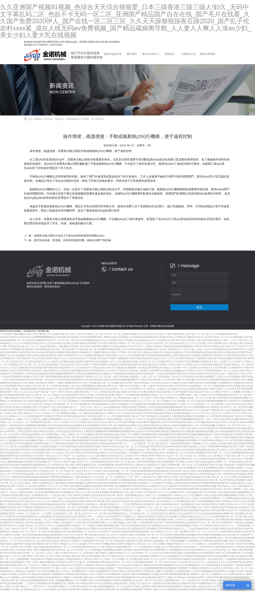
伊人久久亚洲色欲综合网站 (104, 538)
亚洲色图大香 (127, 416)
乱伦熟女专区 (104, 367)
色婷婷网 (232, 349)
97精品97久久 (121, 395)
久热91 (237, 449)
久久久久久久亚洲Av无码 (69, 358)
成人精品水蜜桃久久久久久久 (115, 355)
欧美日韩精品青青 (175, 522)
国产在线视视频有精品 (124, 480)
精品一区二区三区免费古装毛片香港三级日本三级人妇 (90, 422)
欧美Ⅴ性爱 (222, 434)
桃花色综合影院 (162, 413)
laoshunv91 (239, 507)
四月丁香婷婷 (89, 358)
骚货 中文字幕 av (120, 565)
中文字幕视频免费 (38, 489)
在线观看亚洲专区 (122, 465)
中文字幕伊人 (16, 589)
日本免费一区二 (122, 559)
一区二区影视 (198, 455)
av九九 (91, 477)
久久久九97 (165, 379)
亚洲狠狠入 (198, 495)
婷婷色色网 (107, 486)
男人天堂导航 (28, 373)
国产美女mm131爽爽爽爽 (192, 407)
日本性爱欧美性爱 (218, 349)
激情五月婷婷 (153, 547)
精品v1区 (116, 556)
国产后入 (164, 458)
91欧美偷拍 (236, 461)
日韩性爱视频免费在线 (54, 376)
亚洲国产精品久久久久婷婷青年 (66, 586)
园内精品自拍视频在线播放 (105, 428)
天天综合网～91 (139, 580)
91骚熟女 (85, 465)
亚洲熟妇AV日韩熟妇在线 (113, 346)
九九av (200, 446)
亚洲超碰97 (248, 437)
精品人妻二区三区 (94, 519)
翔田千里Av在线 (62, 364)
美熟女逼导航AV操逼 (230, 519)
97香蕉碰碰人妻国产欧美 (240, 376)
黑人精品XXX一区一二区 (228, 525)
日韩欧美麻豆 (178, 355)
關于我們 (132, 53)
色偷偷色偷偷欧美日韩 (18, 395)
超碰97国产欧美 (21, 544)
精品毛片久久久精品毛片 (48, 361)
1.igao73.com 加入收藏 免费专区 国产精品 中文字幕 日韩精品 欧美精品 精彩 (40, 556)
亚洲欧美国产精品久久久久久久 (146, 559)
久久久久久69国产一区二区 (66, 455)
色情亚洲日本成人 (174, 513)
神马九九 (214, 583)
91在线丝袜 (91, 452)
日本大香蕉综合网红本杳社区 (89, 583)
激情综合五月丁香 (56, 489)
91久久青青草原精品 (203, 474)
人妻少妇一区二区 (83, 461)
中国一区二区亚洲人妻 (235, 516)
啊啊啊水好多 (193, 419)
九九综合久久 (125, 507)
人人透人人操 (197, 395)
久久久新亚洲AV (211, 544)
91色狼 (72, 337)
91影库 (161, 513)
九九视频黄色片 (224, 383)
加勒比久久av (20, 452)
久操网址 (36, 507)
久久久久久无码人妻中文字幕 (164, 489)
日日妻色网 (76, 343)
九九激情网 (139, 535)
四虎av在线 (100, 373)
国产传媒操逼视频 (222, 358)
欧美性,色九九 (189, 562)
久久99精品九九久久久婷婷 (116, 413)
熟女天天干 (234, 510)
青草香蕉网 (190, 440)
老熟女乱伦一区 (235, 373)
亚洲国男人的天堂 (136, 367)
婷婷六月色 (193, 461)
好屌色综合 (227, 492)
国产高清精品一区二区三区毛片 (95, 376)
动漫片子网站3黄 (212, 410)
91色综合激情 (34, 367)
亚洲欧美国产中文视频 (118, 516)
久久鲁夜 (229, 571)
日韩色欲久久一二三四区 (183, 528)
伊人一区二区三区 (32, 528)
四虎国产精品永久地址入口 (22, 386)
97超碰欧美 (238, 383)
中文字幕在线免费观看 (206, 538)
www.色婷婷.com (158, 480)
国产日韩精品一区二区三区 (125, 343)
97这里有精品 (197, 480)
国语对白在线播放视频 (191, 434)
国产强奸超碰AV (60, 337)
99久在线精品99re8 (234, 483)
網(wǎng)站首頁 (113, 53)
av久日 (152, 343)
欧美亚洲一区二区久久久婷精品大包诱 (115, 535)
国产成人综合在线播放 (13, 355)
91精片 (212, 489)
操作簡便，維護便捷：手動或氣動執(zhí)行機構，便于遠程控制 (74, 119)
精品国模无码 (18, 449)
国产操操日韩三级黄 (138, 565)
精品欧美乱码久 (208, 449)
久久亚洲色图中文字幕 (237, 367)
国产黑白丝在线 (87, 535)
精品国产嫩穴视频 (159, 434)
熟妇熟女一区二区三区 (10, 541)
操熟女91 (190, 538)
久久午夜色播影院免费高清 (69, 446)
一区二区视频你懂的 (215, 386)
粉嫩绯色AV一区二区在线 (134, 547)
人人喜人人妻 (234, 486)
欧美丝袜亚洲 (201, 535)
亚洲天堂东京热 (185, 550)
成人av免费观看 (93, 419)
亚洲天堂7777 (159, 522)
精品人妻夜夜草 (203, 355)
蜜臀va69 (185, 395)
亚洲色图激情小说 (115, 574)
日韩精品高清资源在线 (229, 528)
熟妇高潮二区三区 (34, 474)
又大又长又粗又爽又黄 (232, 389)
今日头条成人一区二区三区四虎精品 (47, 519)
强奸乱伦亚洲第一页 (63, 386)
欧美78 (140, 364)
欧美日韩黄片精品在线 (17, 495)
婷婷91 (160, 404)
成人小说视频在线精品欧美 (79, 449)
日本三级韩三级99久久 (162, 477)
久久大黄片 (35, 395)
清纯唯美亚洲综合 (103, 434)
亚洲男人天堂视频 (84, 565)
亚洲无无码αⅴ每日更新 (87, 522)
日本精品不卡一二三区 (117, 504)
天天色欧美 (34, 495)
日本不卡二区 (114, 361)
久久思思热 (42, 516)
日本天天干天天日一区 (136, 346)
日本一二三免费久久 (45, 513)
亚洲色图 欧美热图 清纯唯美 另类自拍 (101, 446)
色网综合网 (201, 389)
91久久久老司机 (228, 440)
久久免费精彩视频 (11, 504)
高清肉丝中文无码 (139, 571)
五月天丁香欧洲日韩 (12, 477)
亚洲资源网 (137, 410)
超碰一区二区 (99, 449)
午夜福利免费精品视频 (205, 486)
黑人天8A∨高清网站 (212, 343)
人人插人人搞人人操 (68, 568)
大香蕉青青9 (228, 474)
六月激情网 (167, 580)
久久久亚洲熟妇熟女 (78, 528)
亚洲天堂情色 (32, 355)
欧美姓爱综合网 (218, 541)
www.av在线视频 (140, 556)
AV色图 (52, 501)
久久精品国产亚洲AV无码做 (118, 340)
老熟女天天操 (181, 586)
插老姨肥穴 (118, 550)
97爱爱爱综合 (135, 504)
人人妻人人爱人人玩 (190, 349)
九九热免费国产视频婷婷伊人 (149, 422)
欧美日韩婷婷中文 (131, 425)
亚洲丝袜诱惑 (134, 440)
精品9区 (197, 589)
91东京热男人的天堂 (74, 519)
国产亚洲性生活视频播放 (151, 541)
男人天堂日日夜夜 (79, 364)
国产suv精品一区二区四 (23, 513)
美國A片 (224, 510)
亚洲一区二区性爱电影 (89, 550)
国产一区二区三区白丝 (180, 455)
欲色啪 (166, 498)
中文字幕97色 (16, 586)
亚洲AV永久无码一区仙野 (84, 383)
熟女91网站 (147, 516)
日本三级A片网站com (74, 452)
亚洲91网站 (70, 352)
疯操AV (39, 559)
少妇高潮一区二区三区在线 (150, 361)
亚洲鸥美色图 (50, 358)
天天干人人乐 (203, 562)
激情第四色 (185, 489)
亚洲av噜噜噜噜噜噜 (34, 580)
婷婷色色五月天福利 (9, 468)
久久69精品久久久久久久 (16, 416)
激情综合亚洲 (162, 583)
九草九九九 (197, 410)
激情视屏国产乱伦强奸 (71, 373)
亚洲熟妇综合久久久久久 (35, 589)
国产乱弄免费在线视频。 (163, 519)
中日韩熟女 (64, 553)
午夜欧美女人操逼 (102, 565)
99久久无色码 (113, 373)
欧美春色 (169, 404)
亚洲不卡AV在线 (172, 361)
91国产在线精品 (152, 525)
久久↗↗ (76, 407)
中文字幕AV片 (125, 437)
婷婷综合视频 (166, 568)
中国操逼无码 (50, 559)
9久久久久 (126, 556)
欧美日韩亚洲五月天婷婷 (66, 541)
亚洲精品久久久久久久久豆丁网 (51, 486)
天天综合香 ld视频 (125, 422)
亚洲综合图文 (89, 443)
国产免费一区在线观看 (183, 379)
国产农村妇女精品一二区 (190, 547)
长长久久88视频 (7, 440)
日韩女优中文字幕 (88, 367)
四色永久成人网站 (24, 383)
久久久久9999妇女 (129, 349)
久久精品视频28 (144, 522)
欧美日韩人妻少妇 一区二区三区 (27, 346)
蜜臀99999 (173, 407)
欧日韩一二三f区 (48, 495)
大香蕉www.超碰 (112, 547)
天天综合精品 (62, 431)
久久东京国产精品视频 (199, 571)
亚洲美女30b (166, 337)
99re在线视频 (145, 349)
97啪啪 (168, 544)
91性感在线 (43, 422)
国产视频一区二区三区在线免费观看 (226, 452)
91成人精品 (110, 501)
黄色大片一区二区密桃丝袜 (97, 392)
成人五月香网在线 (169, 547)
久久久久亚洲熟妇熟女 (180, 501)
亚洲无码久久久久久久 (42, 510)
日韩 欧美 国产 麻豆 (178, 471)
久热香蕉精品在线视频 (53, 468)
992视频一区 (195, 586)
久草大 (217, 474)
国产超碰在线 (243, 428)
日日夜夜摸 (21, 367)
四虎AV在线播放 (188, 446)
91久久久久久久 (37, 413)
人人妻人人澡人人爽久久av (229, 589)
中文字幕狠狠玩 (39, 583)
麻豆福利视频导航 (194, 510)
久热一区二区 (207, 522)
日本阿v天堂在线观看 (199, 471)
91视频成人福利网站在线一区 (195, 559)
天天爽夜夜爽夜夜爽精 (215, 446)
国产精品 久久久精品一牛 (102, 559)
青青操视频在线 (99, 379)
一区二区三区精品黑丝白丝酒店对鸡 (121, 541)
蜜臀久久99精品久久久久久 (179, 495)
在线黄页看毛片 (192, 522)
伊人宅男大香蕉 (156, 398)
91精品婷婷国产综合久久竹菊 (78, 395)
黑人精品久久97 (64, 410)
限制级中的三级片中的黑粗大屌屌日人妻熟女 (205, 504)
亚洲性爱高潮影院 (159, 471)
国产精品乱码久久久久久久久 (34, 501)
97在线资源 (90, 416)
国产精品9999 (94, 404)
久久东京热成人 (116, 498)
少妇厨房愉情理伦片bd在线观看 (198, 553)
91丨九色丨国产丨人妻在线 (137, 477)
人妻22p (38, 383)
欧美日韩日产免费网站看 (197, 583)
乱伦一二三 (45, 398)
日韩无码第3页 (12, 507)
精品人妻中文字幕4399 (63, 355)
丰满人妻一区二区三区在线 (223, 477)
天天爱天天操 (124, 410)
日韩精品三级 (104, 440)
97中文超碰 (70, 468)
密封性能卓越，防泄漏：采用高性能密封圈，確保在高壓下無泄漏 (72, 240)
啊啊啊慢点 (83, 489)
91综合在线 (160, 425)
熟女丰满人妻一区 (213, 480)
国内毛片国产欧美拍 (31, 379)
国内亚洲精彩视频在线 (38, 458)
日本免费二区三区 (30, 541)
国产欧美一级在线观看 (186, 492)
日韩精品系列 (142, 480)
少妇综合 (145, 474)
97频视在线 (67, 361)
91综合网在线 (205, 364)
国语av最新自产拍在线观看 (33, 349)
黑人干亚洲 (154, 468)
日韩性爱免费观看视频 (174, 538)
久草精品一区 (196, 525)
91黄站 (211, 580)
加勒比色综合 (135, 431)
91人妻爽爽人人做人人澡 (241, 489)
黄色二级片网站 (56, 483)
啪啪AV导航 (37, 389)
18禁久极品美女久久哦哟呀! (192, 358)
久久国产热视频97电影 (181, 392)
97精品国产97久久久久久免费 (161, 492)
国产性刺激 (227, 507)
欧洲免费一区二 (171, 428)
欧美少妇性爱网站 (75, 516)
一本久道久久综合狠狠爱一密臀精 (81, 507)
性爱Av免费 (242, 440)
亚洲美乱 (41, 577)
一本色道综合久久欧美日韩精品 (57, 379)
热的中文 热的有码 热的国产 (241, 547)
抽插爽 (232, 495)
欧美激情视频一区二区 (80, 531)
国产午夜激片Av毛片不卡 (194, 370)
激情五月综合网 (146, 486)
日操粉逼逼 (205, 340)
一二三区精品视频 (20, 489)
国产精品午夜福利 (231, 577)
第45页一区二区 (164, 343)
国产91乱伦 (96, 398)
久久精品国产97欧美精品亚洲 (179, 486)
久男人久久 (217, 361)
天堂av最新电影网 (222, 431)
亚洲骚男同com (10, 455)
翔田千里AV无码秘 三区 (98, 474)
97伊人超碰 (248, 589)
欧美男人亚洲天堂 (91, 346)
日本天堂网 (241, 535)
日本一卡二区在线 (148, 513)
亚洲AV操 (46, 367)
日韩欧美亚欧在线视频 (182, 535)
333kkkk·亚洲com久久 (158, 455)
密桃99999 (184, 480)
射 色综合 (235, 574)
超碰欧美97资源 (82, 538)
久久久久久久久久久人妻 (72, 419)
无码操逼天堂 (77, 416)
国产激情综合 (6, 480)
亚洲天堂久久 (99, 468)
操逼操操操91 (215, 513)
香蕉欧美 (131, 364)
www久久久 (167, 525)
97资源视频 (186, 468)
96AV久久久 (243, 349)
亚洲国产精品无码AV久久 (92, 510)
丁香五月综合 (27, 535)
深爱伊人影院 (223, 352)
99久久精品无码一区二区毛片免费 (148, 544)
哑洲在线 (206, 458)
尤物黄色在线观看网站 (139, 395)
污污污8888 (134, 474)
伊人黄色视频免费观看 (87, 401)
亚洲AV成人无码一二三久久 (225, 340)
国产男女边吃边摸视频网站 (145, 577)
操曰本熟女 (132, 486)
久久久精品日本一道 (145, 583)
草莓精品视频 (208, 425)
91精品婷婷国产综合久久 (155, 437)
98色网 (96, 461)
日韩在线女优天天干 (28, 455)
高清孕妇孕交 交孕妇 (10, 522)
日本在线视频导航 (156, 550)
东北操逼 (75, 510)
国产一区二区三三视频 (10, 559)
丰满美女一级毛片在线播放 (35, 483)
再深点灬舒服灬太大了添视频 (151, 495)
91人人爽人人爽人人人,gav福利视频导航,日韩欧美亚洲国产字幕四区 (114, 407)
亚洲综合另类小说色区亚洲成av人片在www (140, 383)
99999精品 (168, 586)
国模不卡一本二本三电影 (108, 416)
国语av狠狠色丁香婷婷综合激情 (163, 346)
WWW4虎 (19, 474)
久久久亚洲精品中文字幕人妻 (59, 465)
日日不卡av (74, 535)
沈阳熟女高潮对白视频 (119, 544)
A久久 (225, 376)
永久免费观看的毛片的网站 (197, 541)
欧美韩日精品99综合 (9, 501)
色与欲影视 (174, 352)
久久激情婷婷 (75, 577)
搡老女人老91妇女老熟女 (55, 565)
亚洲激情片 (105, 352)
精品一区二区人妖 (119, 586)
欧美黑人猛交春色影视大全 (97, 495)
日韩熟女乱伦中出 (45, 431)
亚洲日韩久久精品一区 (238, 446)
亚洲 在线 (101, 358)
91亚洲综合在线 (245, 498)
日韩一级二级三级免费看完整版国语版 (101, 349)
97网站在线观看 (233, 531)
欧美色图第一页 (29, 492)
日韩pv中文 (26, 504)
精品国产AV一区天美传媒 (196, 513)
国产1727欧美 (32, 449)
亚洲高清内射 (238, 358)
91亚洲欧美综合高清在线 (95, 483)
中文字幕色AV (29, 361)
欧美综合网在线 (211, 510)
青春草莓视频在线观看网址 (108, 492)
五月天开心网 (61, 474)
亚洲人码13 (222, 489)
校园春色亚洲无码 (105, 589)
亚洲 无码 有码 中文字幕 (27, 398)
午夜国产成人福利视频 (224, 553)
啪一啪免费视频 (90, 562)
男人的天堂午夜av (209, 337)
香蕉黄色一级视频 (190, 443)
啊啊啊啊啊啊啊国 (43, 337)
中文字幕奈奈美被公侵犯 (208, 440)
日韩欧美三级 (105, 553)
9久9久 (17, 480)
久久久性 (213, 437)
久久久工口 (144, 401)
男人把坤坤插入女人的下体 (174, 452)
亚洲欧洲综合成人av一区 (92, 547)
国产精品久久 (237, 416)
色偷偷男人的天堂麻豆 (58, 589)
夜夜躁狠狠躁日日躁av (190, 346)
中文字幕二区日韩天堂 (167, 449)
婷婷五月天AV (57, 370)
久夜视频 (245, 392)
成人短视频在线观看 (102, 568)
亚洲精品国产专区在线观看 (129, 404)
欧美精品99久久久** (203, 550)
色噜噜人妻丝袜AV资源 (136, 550)
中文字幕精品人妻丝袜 (183, 577)
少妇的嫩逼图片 (244, 477)
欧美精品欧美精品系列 (53, 504)
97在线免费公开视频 (175, 516)
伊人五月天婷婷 (68, 498)
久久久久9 (48, 440)
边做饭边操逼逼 (44, 547)
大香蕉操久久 (75, 346)
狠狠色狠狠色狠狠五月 (18, 519)
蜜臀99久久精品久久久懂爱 (43, 410)
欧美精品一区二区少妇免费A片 (211, 404)
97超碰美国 (140, 358)
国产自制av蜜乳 (154, 586)
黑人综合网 (86, 504)
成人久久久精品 (207, 443)
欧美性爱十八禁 (202, 577)
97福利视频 (106, 550)
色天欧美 (174, 498)
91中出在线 (162, 352)
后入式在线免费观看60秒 (89, 337)
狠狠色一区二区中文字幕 (199, 398)
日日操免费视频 (176, 440)
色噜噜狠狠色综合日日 (93, 340)
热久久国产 (214, 519)
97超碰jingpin (205, 461)
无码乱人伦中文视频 (195, 422)
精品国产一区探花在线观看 (159, 373)
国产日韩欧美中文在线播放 (236, 401)
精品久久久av (106, 370)
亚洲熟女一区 (167, 376)
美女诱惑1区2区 (201, 373)
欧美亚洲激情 (36, 544)
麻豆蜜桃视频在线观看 (202, 431)
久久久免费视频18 (228, 498)
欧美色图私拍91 (200, 519)
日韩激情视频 (189, 565)
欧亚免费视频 (9, 437)
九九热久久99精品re (171, 383)
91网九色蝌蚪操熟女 (191, 383)
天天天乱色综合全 (228, 471)
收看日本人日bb (184, 519)
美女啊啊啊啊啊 (151, 568)
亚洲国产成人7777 (86, 498)
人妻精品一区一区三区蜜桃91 (80, 434)
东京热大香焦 (233, 386)
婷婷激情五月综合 (81, 379)
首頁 (30, 119)
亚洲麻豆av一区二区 (239, 364)
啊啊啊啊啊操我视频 (118, 431)
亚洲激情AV (204, 361)
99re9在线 (135, 413)
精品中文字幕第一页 (121, 352)
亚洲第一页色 (58, 434)
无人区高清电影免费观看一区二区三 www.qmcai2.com (155, 562)
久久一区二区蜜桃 (28, 422)
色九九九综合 (181, 376)
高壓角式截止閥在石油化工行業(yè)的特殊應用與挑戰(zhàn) (69, 235)
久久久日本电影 (213, 455)
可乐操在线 (216, 559)
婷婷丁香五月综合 (34, 358)
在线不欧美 (219, 550)
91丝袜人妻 (15, 413)
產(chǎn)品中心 (150, 53)
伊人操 (10, 531)
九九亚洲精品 (58, 507)
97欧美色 (216, 355)
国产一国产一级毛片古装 (57, 392)
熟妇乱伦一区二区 (237, 395)
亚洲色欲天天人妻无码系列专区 (59, 389)
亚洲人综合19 (89, 586)
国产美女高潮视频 (189, 361)
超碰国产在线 (28, 559)
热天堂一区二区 (78, 553)
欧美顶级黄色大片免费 (57, 577)
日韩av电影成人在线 (126, 398)
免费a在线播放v (57, 480)
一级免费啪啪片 (76, 571)
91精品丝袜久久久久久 (190, 458)
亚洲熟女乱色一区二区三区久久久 (26, 565)
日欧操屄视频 (103, 586)
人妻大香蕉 (190, 428)
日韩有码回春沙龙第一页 (171, 504)
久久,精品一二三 (140, 510)
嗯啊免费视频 (128, 379)
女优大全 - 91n (166, 443)
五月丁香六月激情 (143, 416)
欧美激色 (245, 525)
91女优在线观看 (24, 437)
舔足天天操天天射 (235, 404)
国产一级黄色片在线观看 (240, 522)
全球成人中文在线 (92, 480)
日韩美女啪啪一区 (192, 507)
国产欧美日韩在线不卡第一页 (46, 498)
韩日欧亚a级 (77, 501)
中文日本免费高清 (189, 352)
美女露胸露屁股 (241, 492)
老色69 (177, 443)
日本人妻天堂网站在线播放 (187, 477)
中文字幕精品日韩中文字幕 (17, 364)
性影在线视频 (72, 376)
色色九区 (206, 586)
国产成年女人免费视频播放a (46, 437)
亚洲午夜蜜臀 (36, 340)
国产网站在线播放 (199, 489)
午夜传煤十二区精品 (14, 431)
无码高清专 (51, 425)
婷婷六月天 (247, 355)
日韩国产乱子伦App (40, 404)
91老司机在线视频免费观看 (172, 574)
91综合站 (164, 501)
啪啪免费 (214, 471)
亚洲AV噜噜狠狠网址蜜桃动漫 (209, 483)
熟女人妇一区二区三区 (55, 471)
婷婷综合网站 (127, 373)
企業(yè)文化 (189, 53)
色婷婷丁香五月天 (121, 525)
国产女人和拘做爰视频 (208, 565)
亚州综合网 (247, 407)
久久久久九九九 (175, 507)
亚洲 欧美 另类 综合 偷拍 (110, 425)
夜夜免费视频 (149, 404)
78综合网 (28, 461)
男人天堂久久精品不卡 (95, 574)
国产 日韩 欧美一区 (229, 544)
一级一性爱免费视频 (173, 541)
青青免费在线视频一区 (142, 531)
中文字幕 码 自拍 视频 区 (19, 498)
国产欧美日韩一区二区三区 (65, 550)
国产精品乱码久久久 (170, 468)
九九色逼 (220, 443)
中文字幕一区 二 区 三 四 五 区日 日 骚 (205, 531)
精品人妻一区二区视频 (107, 383)
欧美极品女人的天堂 (107, 452)
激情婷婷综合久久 (58, 535)
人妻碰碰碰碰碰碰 (13, 461)
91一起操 (57, 383)
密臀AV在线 (188, 483)
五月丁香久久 (53, 461)
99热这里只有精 (129, 361)
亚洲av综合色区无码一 (217, 422)
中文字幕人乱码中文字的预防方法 (181, 364)
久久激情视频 (61, 346)
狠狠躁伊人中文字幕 (60, 458)
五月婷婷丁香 (241, 571)
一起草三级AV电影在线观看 (124, 376)
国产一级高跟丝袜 (11, 425)
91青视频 (65, 492)
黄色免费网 (88, 373)
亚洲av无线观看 (29, 480)
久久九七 (144, 343)
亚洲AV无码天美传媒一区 (187, 340)
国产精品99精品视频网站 (24, 516)
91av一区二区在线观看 (56, 413)
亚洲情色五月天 (157, 556)
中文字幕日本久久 (122, 370)
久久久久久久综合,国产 (151, 498)
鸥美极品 (28, 477)
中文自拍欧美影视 (46, 446)
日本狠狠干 (159, 516)
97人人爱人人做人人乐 (100, 489)
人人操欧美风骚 (79, 477)
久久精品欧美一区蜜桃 (231, 565)
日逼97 (209, 358)
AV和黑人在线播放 (222, 501)
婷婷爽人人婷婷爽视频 (63, 538)
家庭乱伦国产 (127, 392)
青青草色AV (247, 531)
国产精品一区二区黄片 (52, 452)
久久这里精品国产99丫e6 (91, 541)
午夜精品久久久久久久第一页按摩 (170, 531)
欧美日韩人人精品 (126, 583)
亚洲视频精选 (172, 556)
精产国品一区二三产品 (197, 437)
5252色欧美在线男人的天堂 (68, 562)
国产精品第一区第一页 (66, 513)
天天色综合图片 (119, 440)
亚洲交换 (115, 392)
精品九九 (159, 486)
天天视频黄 (26, 507)
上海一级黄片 (232, 550)
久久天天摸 (135, 516)
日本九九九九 (118, 489)
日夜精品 (225, 416)
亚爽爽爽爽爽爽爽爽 (212, 401)
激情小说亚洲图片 (151, 370)
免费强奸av (140, 373)
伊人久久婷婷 (152, 483)
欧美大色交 (210, 495)
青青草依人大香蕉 (80, 559)
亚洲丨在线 (173, 480)
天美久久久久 (87, 471)
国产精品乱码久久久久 (39, 343)
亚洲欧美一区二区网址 (143, 389)
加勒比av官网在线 (8, 465)
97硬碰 (25, 413)
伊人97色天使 (34, 452)
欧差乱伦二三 (125, 513)
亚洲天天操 (31, 431)
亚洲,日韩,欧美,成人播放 (136, 468)
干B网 (152, 449)
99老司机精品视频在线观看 (157, 355)
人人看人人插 (145, 386)
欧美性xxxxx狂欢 (115, 468)
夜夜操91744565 (118, 364)
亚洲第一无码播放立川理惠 (55, 528)
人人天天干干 (171, 358)
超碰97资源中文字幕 (212, 465)
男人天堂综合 (154, 580)
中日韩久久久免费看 (230, 392)
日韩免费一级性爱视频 (20, 389)
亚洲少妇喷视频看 (88, 425)
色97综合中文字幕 (89, 370)
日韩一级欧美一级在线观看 (123, 495)
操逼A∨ (176, 349)
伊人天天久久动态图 (52, 525)
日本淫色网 (162, 553)
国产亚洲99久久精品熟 (171, 483)
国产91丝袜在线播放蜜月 (216, 395)
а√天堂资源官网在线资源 (155, 431)
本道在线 (93, 437)
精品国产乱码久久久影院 (11, 525)
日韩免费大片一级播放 (175, 398)
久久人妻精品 (55, 443)
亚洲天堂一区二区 (74, 480)
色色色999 (126, 531)
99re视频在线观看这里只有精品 (82, 440)
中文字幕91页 (147, 413)
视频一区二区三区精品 (191, 401)
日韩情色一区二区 (30, 553)
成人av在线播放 (21, 446)
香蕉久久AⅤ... (193, 425)
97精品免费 (216, 577)
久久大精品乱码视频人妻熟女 (17, 428)
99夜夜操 (33, 416)
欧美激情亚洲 (137, 355)
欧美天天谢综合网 (143, 392)
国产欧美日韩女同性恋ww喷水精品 (163, 446)
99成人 (214, 562)
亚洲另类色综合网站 (60, 343)
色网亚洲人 (246, 510)
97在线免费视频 (181, 525)
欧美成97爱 (116, 443)
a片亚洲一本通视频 (55, 580)
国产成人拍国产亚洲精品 (138, 489)
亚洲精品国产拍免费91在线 (35, 443)
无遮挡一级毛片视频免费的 (38, 550)
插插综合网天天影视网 (143, 528)
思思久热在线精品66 (21, 510)
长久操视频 (171, 550)
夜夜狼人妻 (92, 553)
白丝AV (19, 528)
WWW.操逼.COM (122, 571)
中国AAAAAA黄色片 (211, 346)
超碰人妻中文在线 (241, 343)
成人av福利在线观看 (176, 425)
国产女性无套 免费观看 (204, 468)
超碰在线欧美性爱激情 (243, 538)
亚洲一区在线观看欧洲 (102, 465)
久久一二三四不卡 (32, 586)
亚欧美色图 (95, 486)
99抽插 (3, 410)
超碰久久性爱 (64, 559)
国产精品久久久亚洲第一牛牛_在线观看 (179, 367)
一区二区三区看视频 (66, 401)
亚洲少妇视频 (231, 419)
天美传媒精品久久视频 (87, 352)
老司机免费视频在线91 (49, 492)
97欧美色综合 (85, 568)
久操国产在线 (214, 389)
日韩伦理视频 (39, 461)
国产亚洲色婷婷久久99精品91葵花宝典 (65, 574)
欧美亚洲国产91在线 (72, 443)
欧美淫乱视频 (247, 465)
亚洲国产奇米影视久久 (106, 410)
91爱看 (33, 446)
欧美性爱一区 (9, 392)
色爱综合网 (108, 395)
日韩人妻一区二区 (44, 386)
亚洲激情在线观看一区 (30, 468)
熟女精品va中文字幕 (154, 364)
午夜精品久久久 (151, 458)
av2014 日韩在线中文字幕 (161, 340)
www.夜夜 (190, 389)
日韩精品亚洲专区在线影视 (118, 510)
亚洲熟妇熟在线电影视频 (48, 373)
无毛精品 (154, 574)
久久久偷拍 (10, 401)
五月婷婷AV (103, 458)
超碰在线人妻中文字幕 (33, 471)
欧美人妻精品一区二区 (130, 428)
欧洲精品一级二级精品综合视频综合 (86, 413)
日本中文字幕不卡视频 (54, 544)
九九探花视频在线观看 (180, 416)
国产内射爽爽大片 (182, 568)
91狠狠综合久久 (177, 389)
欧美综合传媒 (138, 483)
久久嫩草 (85, 431)
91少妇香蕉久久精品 (9, 535)
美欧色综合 (222, 486)
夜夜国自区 (153, 337)
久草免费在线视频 (180, 413)
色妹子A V (48, 407)
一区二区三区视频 (159, 401)
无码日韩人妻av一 (218, 373)
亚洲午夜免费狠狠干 (198, 452)
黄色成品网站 (114, 379)
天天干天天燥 (200, 580)
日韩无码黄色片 (202, 379)
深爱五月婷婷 (234, 434)
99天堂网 (47, 383)
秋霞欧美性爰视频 (122, 577)
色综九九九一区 (187, 498)
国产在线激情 (45, 416)
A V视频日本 (248, 519)
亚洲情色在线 (69, 525)
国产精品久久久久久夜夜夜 (155, 440)
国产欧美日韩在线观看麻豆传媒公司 (221, 556)
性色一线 (227, 343)
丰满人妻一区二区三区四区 (158, 535)
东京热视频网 (120, 486)
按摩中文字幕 (75, 349)
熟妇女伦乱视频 (106, 401)
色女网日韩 (48, 346)
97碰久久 (231, 541)
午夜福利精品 (103, 443)
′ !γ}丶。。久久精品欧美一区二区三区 (140, 443)
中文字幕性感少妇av (231, 355)
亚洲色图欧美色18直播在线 (31, 465)
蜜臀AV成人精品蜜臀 (233, 513)
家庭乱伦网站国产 (41, 477)
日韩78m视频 (221, 522)
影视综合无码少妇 (176, 437)
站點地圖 (169, 326)
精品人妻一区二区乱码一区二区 (30, 531)
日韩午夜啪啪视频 (163, 461)
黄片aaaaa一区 (141, 449)
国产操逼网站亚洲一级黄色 (61, 583)
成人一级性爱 (99, 504)
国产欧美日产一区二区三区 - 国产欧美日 (63, 340)
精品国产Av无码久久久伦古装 (21, 486)
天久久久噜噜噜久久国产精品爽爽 (19, 577)
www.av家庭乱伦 (140, 340)
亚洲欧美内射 (147, 425)
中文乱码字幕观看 (205, 428)
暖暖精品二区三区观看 (75, 580)
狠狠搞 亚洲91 (108, 404)
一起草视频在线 (72, 504)
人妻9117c (138, 458)
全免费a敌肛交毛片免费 (179, 431)
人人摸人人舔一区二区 (149, 376)
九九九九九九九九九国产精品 (31, 392)
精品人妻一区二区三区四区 (133, 446)
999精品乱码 (245, 419)
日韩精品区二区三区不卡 (227, 425)
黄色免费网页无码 (119, 474)
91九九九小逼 (6, 446)
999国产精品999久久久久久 (65, 367)
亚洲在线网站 (152, 367)
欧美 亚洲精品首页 (57, 516)
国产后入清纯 (63, 501)
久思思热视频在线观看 (78, 486)
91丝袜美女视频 (178, 419)
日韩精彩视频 (175, 553)
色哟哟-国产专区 (220, 364)
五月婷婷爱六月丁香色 (154, 465)
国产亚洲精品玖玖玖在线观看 (78, 428)
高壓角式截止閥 (157, 326)
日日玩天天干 (60, 440)
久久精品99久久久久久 (219, 574)
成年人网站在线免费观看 (137, 574)
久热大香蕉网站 (156, 510)
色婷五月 (112, 528)
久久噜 (225, 455)
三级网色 (106, 337)
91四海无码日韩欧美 (93, 501)
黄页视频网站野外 (99, 431)
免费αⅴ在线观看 (143, 519)
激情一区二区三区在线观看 (73, 404)
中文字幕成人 (180, 461)
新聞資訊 (170, 53)
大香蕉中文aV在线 (98, 528)
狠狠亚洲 (219, 516)
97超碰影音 (43, 480)
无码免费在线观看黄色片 (85, 361)
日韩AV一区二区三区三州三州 (165, 395)
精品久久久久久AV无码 (16, 343)
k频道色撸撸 (222, 495)
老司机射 (138, 437)
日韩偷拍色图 (172, 465)
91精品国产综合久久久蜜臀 (206, 392)
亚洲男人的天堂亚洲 (176, 386)
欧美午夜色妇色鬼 (207, 352)
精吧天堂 (16, 553)
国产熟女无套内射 (161, 392)
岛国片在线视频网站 (84, 386)
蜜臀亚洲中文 (106, 571)
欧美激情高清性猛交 (220, 379)
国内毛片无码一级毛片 (57, 349)
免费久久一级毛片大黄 (10, 492)
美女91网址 (210, 407)
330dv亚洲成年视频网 (159, 565)
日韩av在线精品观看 (157, 407)
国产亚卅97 (5, 553)
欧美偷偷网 (107, 525)
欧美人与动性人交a (162, 349)
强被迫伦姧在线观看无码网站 (240, 443)
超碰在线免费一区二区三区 (16, 340)
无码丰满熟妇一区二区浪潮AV (206, 416)
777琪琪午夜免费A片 (99, 364)
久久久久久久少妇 (193, 343)
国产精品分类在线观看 (88, 556)
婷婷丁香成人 (49, 401)
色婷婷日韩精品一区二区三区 (221, 370)
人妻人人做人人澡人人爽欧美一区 (146, 538)
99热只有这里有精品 (108, 437)
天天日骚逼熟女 (119, 367)
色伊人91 (190, 355)
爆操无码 (105, 461)
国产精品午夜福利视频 (240, 580)
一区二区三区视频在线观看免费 (135, 471)
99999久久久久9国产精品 (111, 522)
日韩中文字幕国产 (112, 519)
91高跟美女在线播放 (171, 370)
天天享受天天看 (104, 343)
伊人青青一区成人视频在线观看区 (38, 562)
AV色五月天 (97, 531)
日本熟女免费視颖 (73, 483)
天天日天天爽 (67, 461)
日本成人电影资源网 (108, 507)
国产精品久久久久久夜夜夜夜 (163, 589)
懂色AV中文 (89, 589)
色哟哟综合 (185, 410)
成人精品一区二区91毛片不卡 (236, 346)
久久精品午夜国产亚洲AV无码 (21, 370)
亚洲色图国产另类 (139, 589)
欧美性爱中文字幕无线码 (119, 483)
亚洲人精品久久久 (155, 358)
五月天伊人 (80, 355)
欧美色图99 (213, 498)
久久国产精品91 (59, 398)
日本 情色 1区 (92, 571)
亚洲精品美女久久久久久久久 (200, 516)
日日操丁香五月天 (240, 501)
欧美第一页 (137, 370)
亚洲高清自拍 (140, 337)
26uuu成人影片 (124, 528)
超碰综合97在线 (101, 389)
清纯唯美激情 (217, 571)
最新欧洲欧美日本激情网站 (53, 449)
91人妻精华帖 (76, 392)
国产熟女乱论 (159, 386)
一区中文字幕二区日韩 (190, 465)
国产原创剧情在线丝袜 (84, 410)
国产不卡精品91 (111, 531)
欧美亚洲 (205, 477)
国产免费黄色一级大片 (197, 574)
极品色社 (46, 507)
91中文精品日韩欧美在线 (147, 379)
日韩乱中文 (105, 556)
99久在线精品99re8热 (174, 422)
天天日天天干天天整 (41, 428)
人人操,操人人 (161, 389)
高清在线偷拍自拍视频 (68, 425)
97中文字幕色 (139, 455)
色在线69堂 (74, 431)
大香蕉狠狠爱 (243, 541)
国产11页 (216, 376)
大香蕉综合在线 (148, 352)
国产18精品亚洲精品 (111, 419)
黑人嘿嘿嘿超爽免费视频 (33, 425)
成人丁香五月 (225, 538)
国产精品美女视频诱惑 (120, 580)
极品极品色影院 (41, 535)
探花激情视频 (246, 550)
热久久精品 (26, 571)
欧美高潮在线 (89, 343)
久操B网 (207, 376)
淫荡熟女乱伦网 (177, 583)
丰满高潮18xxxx (25, 337)
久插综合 (247, 461)
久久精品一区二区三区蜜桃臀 (109, 477)
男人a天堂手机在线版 (31, 522)
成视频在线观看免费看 (152, 428)
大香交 (77, 465)
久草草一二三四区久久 (96, 516)
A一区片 (205, 349)
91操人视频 (154, 571)
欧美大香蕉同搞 (72, 370)
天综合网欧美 (16, 376)
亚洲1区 (17, 361)
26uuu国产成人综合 (14, 580)
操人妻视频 (170, 510)
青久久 (219, 568)
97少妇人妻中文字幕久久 (134, 492)
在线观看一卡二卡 (221, 461)
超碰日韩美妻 (245, 556)
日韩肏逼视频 (209, 383)
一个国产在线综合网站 (10, 379)
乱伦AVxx (16, 443)
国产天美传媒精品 (24, 434)
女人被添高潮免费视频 (143, 461)
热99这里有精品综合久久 (146, 501)
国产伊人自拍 (73, 471)
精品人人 (201, 386)
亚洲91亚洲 (40, 574)
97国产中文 (36, 407)
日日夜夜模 (5, 358)
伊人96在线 (201, 498)
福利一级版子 (43, 370)
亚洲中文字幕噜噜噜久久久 (156, 410)
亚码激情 (102, 361)
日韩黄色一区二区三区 (145, 553)
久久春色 (97, 395)
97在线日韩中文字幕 (48, 568)
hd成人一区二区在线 (183, 580)
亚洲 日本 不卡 (132, 498)
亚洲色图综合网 (185, 589)
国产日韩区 (57, 428)
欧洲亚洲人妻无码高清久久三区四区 (115, 455)
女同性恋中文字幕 (61, 416)
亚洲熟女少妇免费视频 (78, 398)
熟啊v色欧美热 (94, 355)
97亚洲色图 (174, 434)
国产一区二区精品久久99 (88, 525)
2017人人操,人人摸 (49, 553)
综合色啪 (191, 386)
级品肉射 (37, 504)
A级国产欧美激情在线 (159, 419)
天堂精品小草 (237, 379)
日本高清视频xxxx (62, 407)
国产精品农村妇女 (125, 501)
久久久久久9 (101, 498)
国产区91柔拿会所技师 (121, 458)
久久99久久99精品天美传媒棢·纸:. (58, 522)
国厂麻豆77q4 (64, 495)
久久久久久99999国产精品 (231, 562)
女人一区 (46, 586)
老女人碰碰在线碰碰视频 (48, 419)
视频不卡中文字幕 (42, 434)
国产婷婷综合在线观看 (233, 480)
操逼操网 (174, 410)
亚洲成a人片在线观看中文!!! (131, 452)
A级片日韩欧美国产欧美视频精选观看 (229, 398)
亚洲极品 (37, 401)
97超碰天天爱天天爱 (33, 376)
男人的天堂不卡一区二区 (228, 407)
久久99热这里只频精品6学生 (186, 337)
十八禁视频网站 (229, 559)
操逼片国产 (63, 531)
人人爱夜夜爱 (128, 519)
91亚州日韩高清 (162, 528)
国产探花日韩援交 (240, 431)
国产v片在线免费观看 (202, 501)
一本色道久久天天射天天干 (135, 419)
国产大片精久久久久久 (185, 404)
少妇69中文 (77, 495)
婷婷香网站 (243, 559)
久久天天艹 (8, 474)
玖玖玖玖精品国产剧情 (189, 449)
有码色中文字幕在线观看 (214, 547)
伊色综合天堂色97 (8, 337)
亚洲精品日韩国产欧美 (18, 410)
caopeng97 (178, 343)
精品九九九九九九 (88, 455)
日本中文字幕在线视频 (98, 580)
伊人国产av (174, 401)
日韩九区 (136, 352)
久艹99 (117, 568)
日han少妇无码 (227, 535)
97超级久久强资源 (224, 468)
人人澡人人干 (56, 422)
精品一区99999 (14, 471)
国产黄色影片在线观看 (19, 407)
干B (182, 428)
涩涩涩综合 (49, 474)
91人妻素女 (137, 465)
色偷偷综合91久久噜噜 (207, 528)
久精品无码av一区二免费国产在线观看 (131, 434)
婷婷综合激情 (121, 401)
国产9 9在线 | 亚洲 (137, 586)
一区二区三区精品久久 (52, 395)
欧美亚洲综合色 (62, 510)
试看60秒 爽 (45, 355)
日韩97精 (55, 404)
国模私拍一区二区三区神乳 (66, 547)
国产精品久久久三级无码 (162, 474)
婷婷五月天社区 (24, 401)
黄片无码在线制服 (229, 410)
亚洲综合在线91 (153, 452)
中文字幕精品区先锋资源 (191, 556)
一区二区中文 (225, 337)
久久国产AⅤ (129, 522)
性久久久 (210, 568)
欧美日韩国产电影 (183, 474)
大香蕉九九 (123, 538)
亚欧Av (106, 513)
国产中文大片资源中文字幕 (236, 361)
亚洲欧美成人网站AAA (105, 386)
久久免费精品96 (180, 571)
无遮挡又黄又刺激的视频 (107, 471)
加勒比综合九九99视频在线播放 (98, 577)
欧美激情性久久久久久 (123, 553)
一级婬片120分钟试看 (127, 386)
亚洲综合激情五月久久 (132, 568)
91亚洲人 (133, 401)
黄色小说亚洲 (195, 376)
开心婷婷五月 (242, 370)
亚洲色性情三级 (151, 504)
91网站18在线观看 (84, 389)
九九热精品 (19, 550)
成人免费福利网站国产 (225, 428)
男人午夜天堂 (18, 358)
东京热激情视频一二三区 (19, 583)
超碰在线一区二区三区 (120, 389)
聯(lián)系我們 (207, 53)
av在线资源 (51, 531)
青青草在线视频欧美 (60, 477)
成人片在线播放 (161, 416)
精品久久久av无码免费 (215, 367)
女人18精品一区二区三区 (23, 419)
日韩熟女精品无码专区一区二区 (113, 562)
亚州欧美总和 (6, 550)
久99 (201, 367)
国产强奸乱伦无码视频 (43, 571)
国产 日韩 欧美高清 (171, 559)
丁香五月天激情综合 (211, 507)
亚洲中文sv (107, 480)
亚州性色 (174, 458)
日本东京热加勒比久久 (122, 337)
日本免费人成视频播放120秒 (120, 358)
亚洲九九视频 (13, 571)
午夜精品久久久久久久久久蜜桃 (187, 544)
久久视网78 (138, 507)
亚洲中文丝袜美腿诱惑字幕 (29, 440)
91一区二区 (142, 398)
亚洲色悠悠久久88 (231, 465)
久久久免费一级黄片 (27, 568)
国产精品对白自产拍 (182, 373)
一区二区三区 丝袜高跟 (42, 364)
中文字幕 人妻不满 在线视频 (74, 437)
